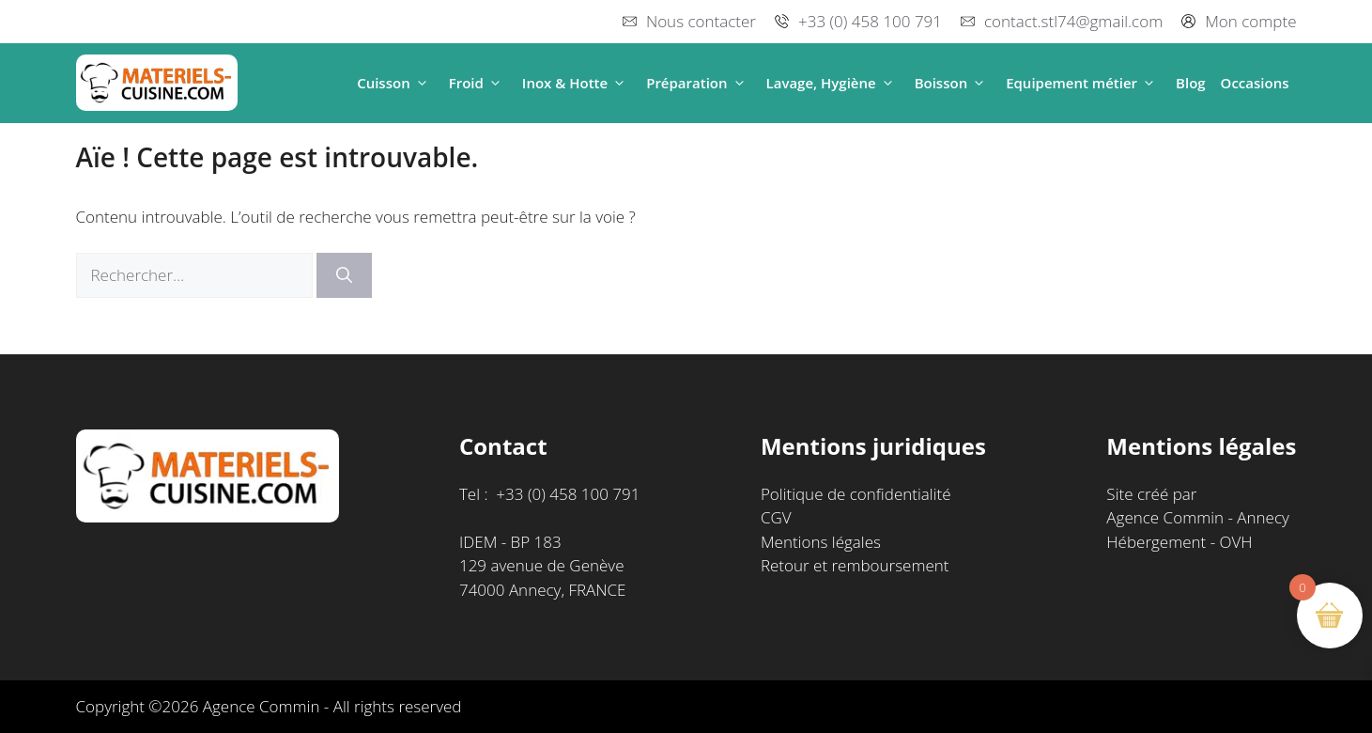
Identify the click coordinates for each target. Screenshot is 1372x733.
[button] (422, 83)
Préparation (698, 83)
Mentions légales (821, 542)
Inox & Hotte (576, 83)
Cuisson (395, 83)
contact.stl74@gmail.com (1073, 21)
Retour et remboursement (855, 565)
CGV (776, 517)
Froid (478, 83)
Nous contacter (701, 21)
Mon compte (1250, 21)
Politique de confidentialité (856, 494)
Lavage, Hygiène (833, 83)
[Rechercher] (344, 275)
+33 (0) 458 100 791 (870, 21)
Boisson (953, 83)
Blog (1191, 82)
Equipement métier (1083, 83)
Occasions (1255, 82)
